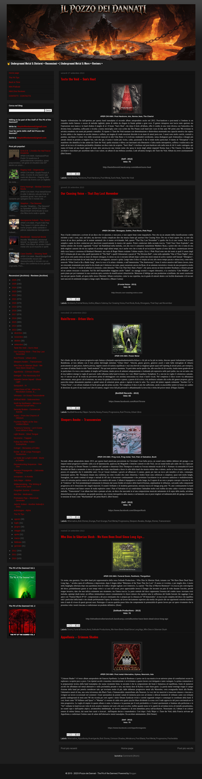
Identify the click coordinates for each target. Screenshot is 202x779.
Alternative (72, 521)
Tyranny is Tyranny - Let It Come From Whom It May (28, 429)
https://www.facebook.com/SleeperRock (127, 510)
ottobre (17, 341)
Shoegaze (144, 303)
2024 (14, 287)
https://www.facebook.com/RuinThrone (127, 401)
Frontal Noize (82, 303)
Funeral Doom (80, 629)
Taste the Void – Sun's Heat (78, 79)
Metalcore (130, 738)
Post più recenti (69, 748)
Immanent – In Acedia (23, 476)
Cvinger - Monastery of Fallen (27, 448)
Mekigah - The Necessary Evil (27, 375)
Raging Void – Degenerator (32, 170)
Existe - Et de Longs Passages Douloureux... (27, 453)
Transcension (165, 521)
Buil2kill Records (74, 412)
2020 (14, 303)
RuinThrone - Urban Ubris (77, 318)
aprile (17, 534)
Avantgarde (93, 738)
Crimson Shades (117, 738)
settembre (19, 344)
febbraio (18, 542)
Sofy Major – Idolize (22, 480)
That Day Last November (161, 303)
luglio (16, 523)
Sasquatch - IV (20, 385)
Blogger (132, 773)
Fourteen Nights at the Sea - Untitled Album (26, 423)
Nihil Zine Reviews (17, 91)
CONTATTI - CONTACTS (20, 96)
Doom (70, 629)
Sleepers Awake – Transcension (81, 419)
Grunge (92, 521)
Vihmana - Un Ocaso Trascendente (29, 395)
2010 (14, 558)
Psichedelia (172, 738)
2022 (14, 295)
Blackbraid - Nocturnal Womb (33, 237)
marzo (17, 538)
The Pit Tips (14, 77)
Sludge (148, 521)
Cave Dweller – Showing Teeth (33, 254)
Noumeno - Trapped (22, 438)
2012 (14, 551)
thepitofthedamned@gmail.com (32, 126)
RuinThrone (125, 412)
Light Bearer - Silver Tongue (26, 434)
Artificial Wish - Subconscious (27, 399)
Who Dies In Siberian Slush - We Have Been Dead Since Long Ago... (102, 536)
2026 (14, 280)
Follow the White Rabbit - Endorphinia (25, 443)
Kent (89, 629)
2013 (14, 330)
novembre (19, 337)
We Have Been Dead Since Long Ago (127, 629)
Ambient (71, 303)
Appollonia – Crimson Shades (79, 637)
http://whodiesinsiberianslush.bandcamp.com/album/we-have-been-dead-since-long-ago (127, 619)
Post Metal (105, 178)
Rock (137, 303)
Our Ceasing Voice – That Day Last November (89, 193)
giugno (17, 527)
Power (105, 412)
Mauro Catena (101, 303)
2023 (14, 291)
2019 (14, 307)
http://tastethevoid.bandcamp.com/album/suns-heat (127, 167)
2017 (14, 314)
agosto (17, 519)
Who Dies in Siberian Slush (155, 629)
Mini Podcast (14, 87)
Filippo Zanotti (89, 412)
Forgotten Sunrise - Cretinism (26, 490)
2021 (14, 299)
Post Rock (129, 303)
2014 (14, 326)
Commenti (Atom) (131, 756)
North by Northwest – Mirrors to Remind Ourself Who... (27, 404)
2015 (14, 322)
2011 (14, 554)
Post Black (140, 738)
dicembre (18, 333)
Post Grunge (101, 521)
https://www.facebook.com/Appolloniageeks (127, 728)
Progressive (114, 412)
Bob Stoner (72, 178)
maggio (17, 530)
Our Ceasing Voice (116, 303)
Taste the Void (127, 178)
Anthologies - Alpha (22, 510)
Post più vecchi (185, 748)
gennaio (18, 546)
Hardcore (82, 178)
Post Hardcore (93, 178)
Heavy (98, 412)
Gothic (91, 303)
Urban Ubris (136, 412)
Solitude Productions (101, 629)
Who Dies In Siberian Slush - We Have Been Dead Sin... (28, 366)
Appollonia (83, 738)
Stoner (155, 521)
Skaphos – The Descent (30, 203)
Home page (127, 748)
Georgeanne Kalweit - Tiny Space (35, 220)
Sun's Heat (115, 178)
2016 (14, 318)
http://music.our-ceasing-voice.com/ (127, 293)
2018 (14, 310)
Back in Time (14, 82)
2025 (14, 284)
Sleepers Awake (137, 521)
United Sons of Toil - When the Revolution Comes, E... (27, 390)
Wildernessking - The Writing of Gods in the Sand (27, 485)
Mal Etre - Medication (23, 494)
